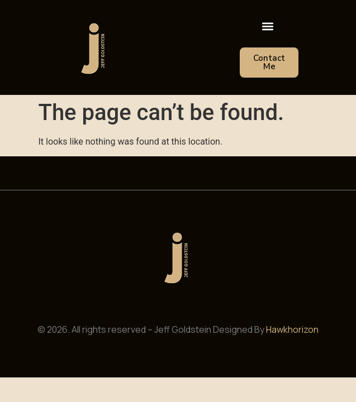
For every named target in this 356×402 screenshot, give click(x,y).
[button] (267, 26)
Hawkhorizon (292, 329)
